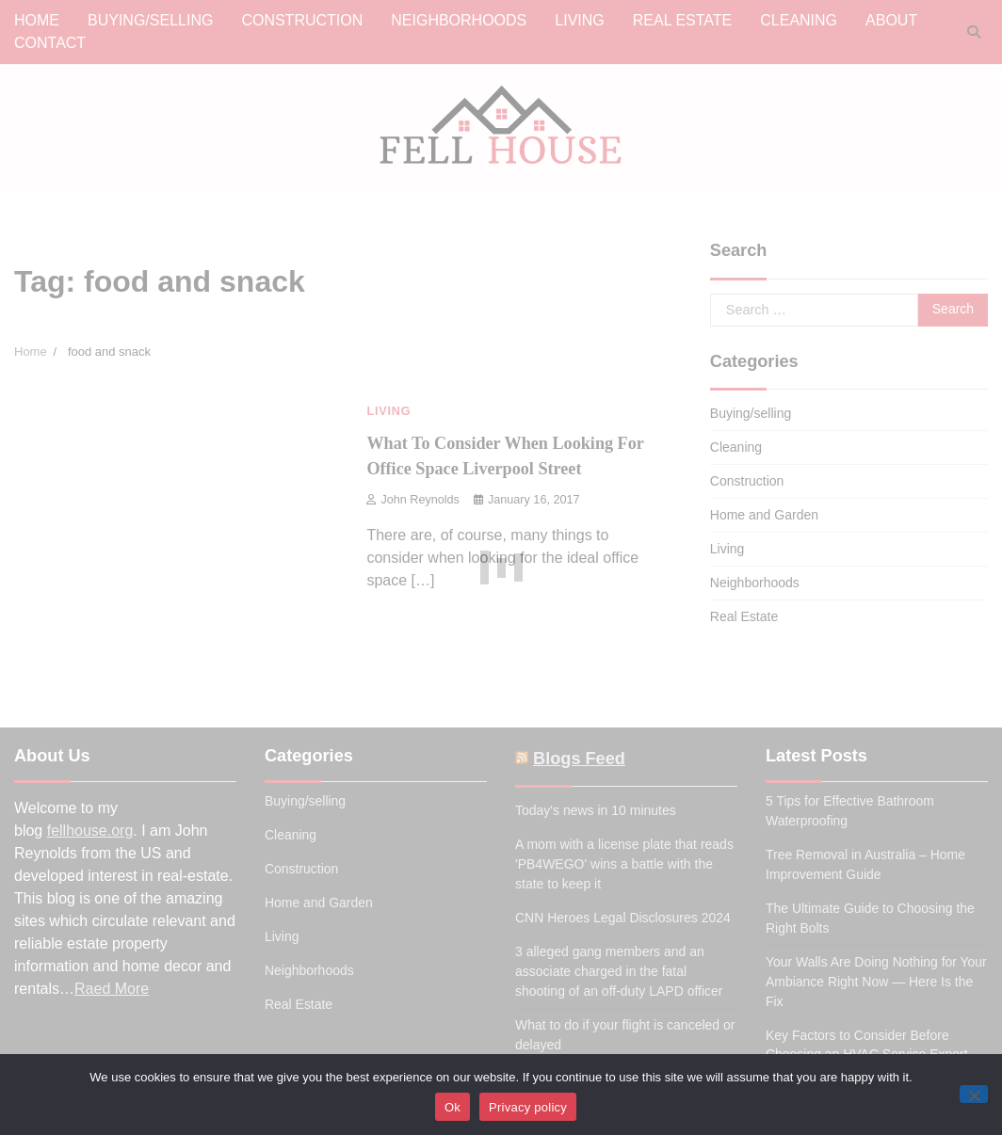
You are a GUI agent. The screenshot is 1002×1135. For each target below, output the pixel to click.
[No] (974, 1094)
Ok (452, 1107)
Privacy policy (528, 1107)
